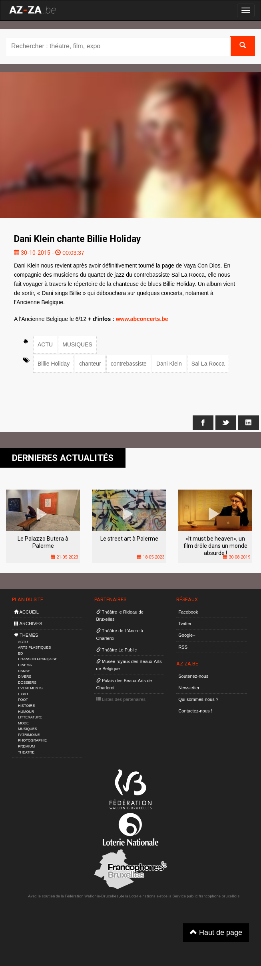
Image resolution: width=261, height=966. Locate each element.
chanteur (90, 363)
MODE (23, 723)
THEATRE (26, 752)
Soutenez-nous (193, 676)
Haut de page (216, 932)
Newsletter (188, 687)
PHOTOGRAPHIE (32, 740)
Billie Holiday (54, 363)
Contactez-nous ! (195, 710)
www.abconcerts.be (142, 319)
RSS (182, 647)
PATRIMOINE (29, 735)
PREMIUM (26, 746)
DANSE (24, 671)
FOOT (23, 700)
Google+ (186, 635)
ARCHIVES (28, 623)
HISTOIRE (26, 706)
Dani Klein (169, 363)
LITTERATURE (30, 717)
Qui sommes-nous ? (198, 699)
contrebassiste (129, 363)
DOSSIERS (27, 683)
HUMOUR (26, 712)
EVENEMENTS (30, 688)
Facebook (188, 612)
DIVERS (24, 677)
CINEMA (25, 665)
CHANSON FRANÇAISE (38, 659)
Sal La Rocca (208, 363)
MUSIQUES (77, 344)
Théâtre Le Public (116, 649)
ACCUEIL (26, 612)
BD (20, 653)
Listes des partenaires (121, 699)
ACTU (45, 344)
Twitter (184, 623)
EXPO (23, 694)
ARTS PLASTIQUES (34, 647)
